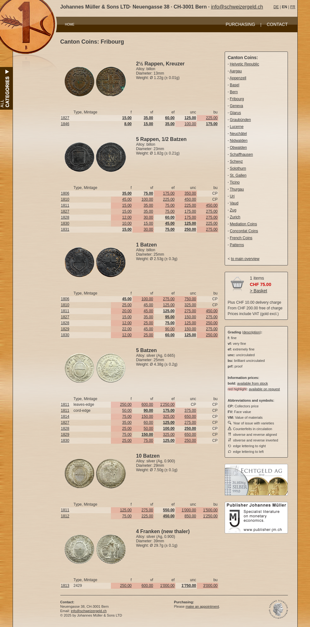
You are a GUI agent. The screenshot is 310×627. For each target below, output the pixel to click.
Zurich (235, 217)
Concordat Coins (244, 231)
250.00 (212, 323)
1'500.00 (210, 510)
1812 (65, 516)
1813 (65, 585)
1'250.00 (167, 404)
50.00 (126, 410)
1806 (65, 193)
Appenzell (238, 78)
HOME (70, 24)
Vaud (234, 203)
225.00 (212, 118)
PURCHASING (240, 24)
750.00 (190, 299)
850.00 (190, 516)
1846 (65, 124)
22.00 (126, 329)
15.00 (126, 205)
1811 (65, 205)
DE (276, 7)
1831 (65, 229)
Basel (234, 85)
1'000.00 (189, 510)
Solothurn (238, 168)
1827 (65, 118)
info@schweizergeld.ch (237, 6)
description (251, 332)
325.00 (190, 305)
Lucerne (236, 127)
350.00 (190, 193)
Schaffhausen (241, 154)
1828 (65, 217)
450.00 (190, 199)
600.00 (147, 404)
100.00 (190, 124)
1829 (65, 329)
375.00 (190, 410)
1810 (65, 199)
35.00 (148, 205)
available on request (264, 389)
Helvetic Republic (244, 64)
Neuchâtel (238, 133)
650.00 (190, 416)
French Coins (241, 238)
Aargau (236, 71)
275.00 (212, 211)
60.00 (148, 422)
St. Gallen (238, 175)
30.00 (148, 217)
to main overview (245, 259)
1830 (65, 223)
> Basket (258, 290)
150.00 (190, 317)
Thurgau (237, 189)
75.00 (169, 205)
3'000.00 (210, 585)
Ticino (235, 182)
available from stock (252, 383)
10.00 (126, 223)
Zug (233, 210)
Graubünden (240, 120)
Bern (234, 92)
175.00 (169, 193)
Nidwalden (238, 140)
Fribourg (237, 99)
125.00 (169, 305)
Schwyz (236, 161)
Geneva (236, 106)
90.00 (169, 329)
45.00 (126, 199)
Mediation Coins (243, 224)
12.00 (126, 217)
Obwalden (238, 147)
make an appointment (202, 606)
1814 (65, 416)
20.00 (126, 311)
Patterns (237, 245)
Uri (232, 196)
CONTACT (277, 24)
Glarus (235, 113)
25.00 (126, 305)
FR (292, 7)
